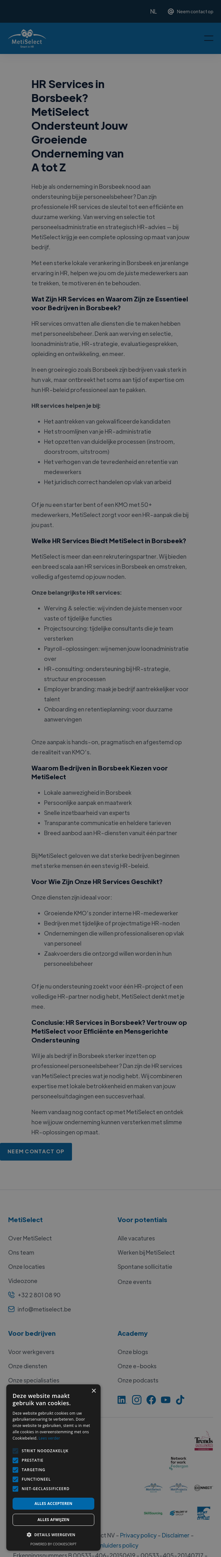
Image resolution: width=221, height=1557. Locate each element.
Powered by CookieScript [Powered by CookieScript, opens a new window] (53, 1544)
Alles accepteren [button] (54, 1503)
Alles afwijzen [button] (53, 1519)
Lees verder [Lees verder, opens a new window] (49, 1438)
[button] (53, 1535)
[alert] (110, 778)
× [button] (93, 1391)
